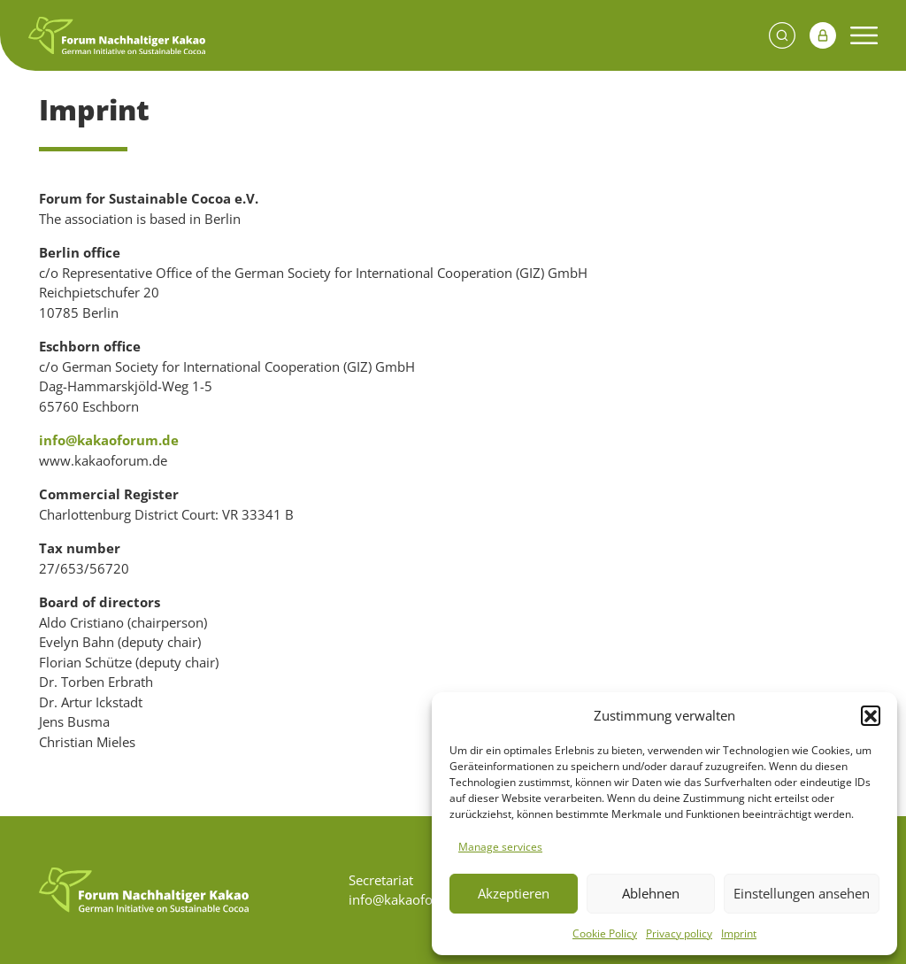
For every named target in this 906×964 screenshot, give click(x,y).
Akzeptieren (513, 893)
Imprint (738, 933)
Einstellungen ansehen (801, 893)
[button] (870, 715)
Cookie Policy (604, 933)
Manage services (500, 846)
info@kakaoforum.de (109, 440)
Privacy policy (679, 933)
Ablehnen (651, 893)
